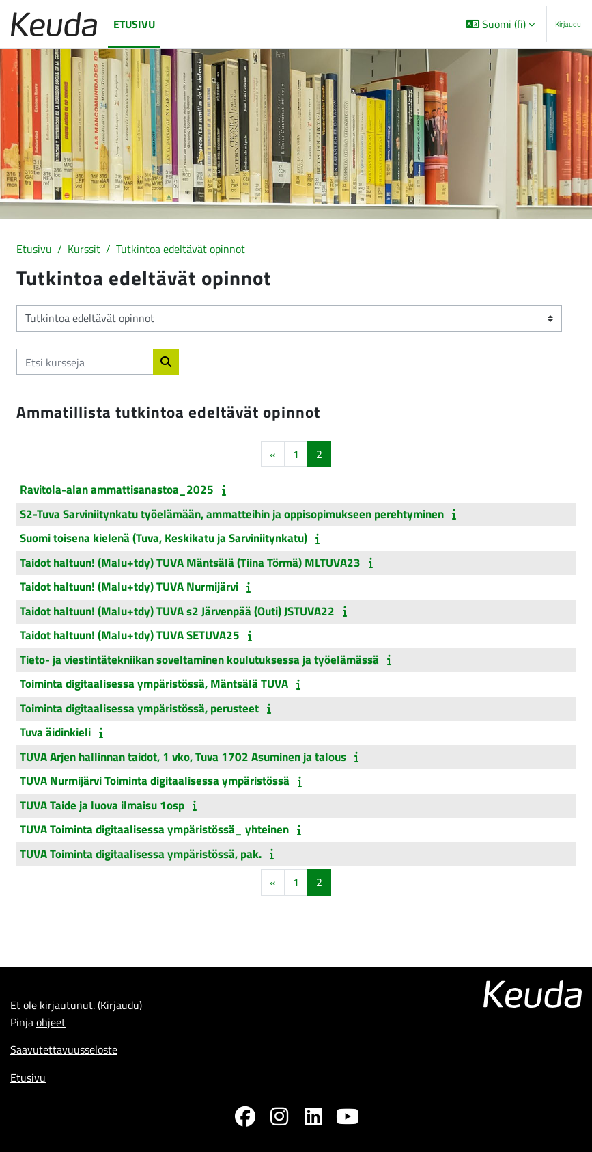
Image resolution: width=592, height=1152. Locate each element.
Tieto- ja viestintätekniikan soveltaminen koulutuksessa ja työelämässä (199, 660)
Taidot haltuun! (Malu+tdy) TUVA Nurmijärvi (129, 586)
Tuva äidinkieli (55, 732)
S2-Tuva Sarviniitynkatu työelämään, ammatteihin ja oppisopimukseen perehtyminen (232, 514)
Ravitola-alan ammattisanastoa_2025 (117, 489)
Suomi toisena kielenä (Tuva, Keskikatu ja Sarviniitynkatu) (163, 538)
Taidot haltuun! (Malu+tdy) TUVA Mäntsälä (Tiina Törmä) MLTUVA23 (190, 563)
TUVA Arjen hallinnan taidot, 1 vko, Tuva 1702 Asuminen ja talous (183, 757)
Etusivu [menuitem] (134, 23)
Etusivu (34, 248)
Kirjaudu (568, 23)
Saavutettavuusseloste (63, 1049)
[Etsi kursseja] (85, 362)
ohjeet (51, 1021)
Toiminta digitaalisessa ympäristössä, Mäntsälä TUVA (154, 684)
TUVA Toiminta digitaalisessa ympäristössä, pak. (141, 854)
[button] (500, 24)
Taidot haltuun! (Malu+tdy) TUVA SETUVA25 (130, 635)
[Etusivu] (54, 24)
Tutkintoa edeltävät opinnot (180, 248)
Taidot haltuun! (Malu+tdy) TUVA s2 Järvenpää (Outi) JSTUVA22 (177, 611)
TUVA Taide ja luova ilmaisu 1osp (102, 805)
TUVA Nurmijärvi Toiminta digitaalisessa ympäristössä (155, 781)
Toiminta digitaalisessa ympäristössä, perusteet (139, 708)
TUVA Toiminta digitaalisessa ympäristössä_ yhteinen (154, 829)
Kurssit (84, 248)
